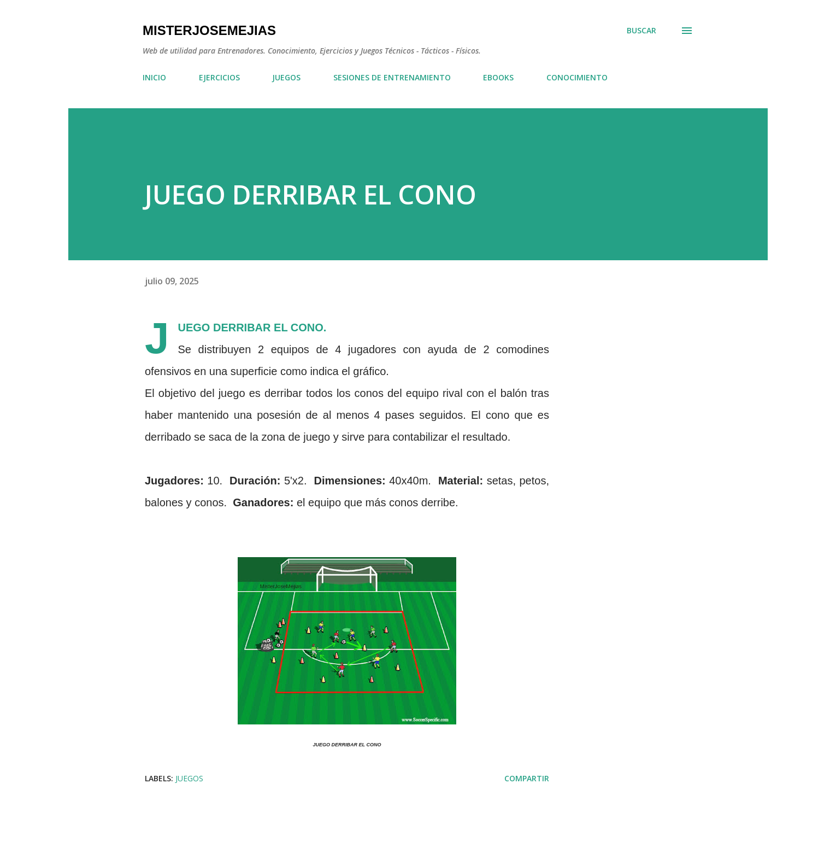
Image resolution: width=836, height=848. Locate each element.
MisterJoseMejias (209, 30)
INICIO (154, 77)
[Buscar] (641, 30)
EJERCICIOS (219, 77)
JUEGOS (286, 77)
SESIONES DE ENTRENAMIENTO (392, 77)
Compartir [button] (526, 778)
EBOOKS (498, 77)
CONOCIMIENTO (577, 77)
